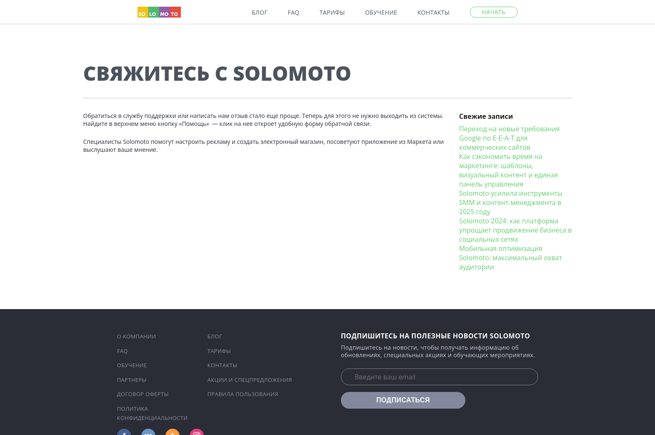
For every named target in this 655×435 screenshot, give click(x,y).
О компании (136, 336)
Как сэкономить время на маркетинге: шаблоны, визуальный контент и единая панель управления (508, 170)
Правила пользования (243, 394)
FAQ (294, 12)
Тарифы (332, 12)
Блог (260, 12)
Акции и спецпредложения (250, 380)
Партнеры (132, 380)
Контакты (433, 12)
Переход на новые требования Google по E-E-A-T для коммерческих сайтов (509, 138)
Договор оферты (143, 394)
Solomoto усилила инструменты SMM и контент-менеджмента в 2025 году (510, 202)
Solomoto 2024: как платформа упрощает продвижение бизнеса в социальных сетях (515, 230)
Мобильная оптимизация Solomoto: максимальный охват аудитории (510, 257)
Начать (493, 12)
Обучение (381, 12)
